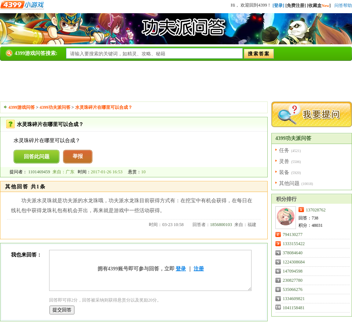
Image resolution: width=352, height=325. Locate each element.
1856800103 (221, 224)
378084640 (292, 252)
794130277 (292, 234)
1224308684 (294, 262)
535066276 (292, 289)
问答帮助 (343, 5)
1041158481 (294, 307)
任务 (284, 150)
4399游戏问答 (21, 107)
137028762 (316, 210)
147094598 (292, 271)
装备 (284, 172)
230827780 (292, 280)
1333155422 (294, 243)
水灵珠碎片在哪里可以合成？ (103, 107)
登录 (181, 269)
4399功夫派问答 (55, 107)
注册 (199, 269)
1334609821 (294, 298)
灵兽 (284, 161)
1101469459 (39, 171)
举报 (78, 156)
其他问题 (289, 183)
